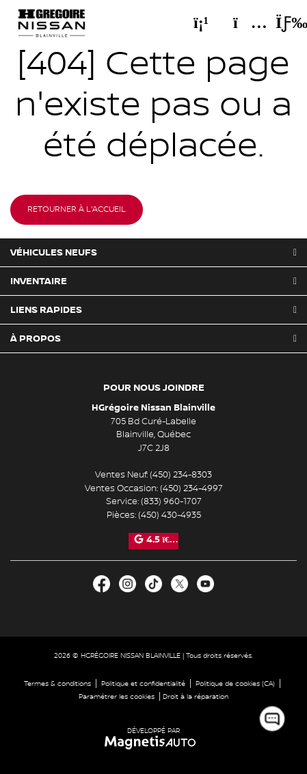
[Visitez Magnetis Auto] (153, 742)
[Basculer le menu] (280, 22)
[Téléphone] (201, 22)
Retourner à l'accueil (76, 209)
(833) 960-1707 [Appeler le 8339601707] (171, 501)
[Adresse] (243, 22)
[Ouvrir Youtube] (205, 583)
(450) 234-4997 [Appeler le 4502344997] (191, 488)
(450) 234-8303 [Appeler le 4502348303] (181, 474)
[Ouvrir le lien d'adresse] (153, 435)
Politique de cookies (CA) (235, 683)
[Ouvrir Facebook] (101, 583)
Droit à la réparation (195, 696)
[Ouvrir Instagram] (127, 583)
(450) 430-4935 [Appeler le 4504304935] (169, 515)
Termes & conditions (57, 683)
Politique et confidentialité (143, 683)
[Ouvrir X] (179, 583)
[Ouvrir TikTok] (153, 583)
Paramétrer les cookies (117, 696)
